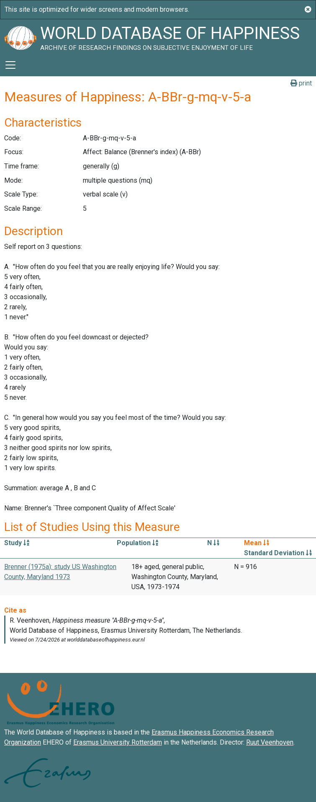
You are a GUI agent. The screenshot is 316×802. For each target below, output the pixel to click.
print (301, 83)
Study (16, 543)
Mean (256, 543)
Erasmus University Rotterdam (117, 742)
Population (137, 543)
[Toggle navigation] (10, 65)
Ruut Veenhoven (269, 742)
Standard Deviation (278, 553)
